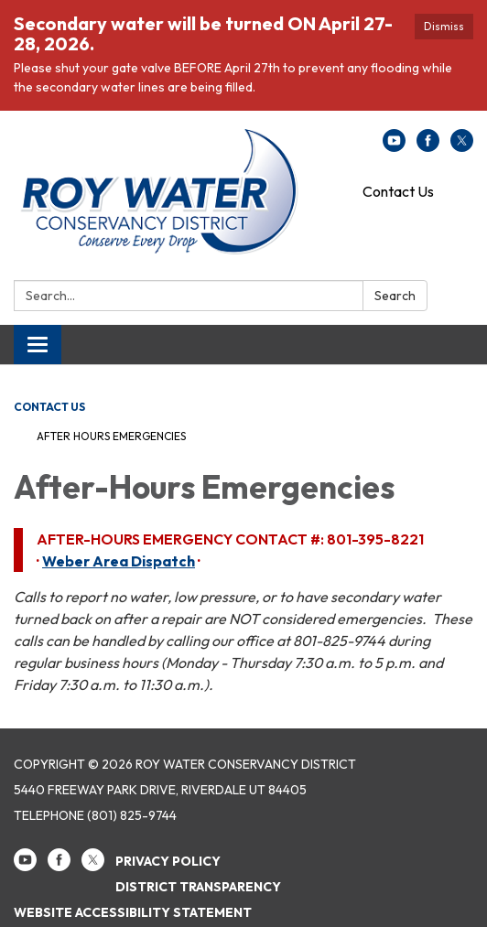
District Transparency (198, 886)
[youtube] (394, 146)
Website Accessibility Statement (133, 912)
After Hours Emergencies (111, 436)
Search (395, 295)
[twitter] (461, 146)
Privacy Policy (168, 861)
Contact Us (398, 191)
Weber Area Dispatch (118, 561)
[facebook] (428, 146)
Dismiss (444, 26)
